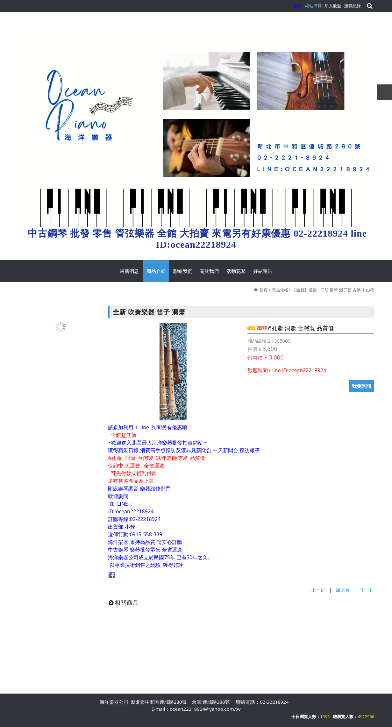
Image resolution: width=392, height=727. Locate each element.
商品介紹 (280, 290)
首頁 (263, 290)
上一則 (318, 590)
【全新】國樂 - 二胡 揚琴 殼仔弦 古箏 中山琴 (333, 290)
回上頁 (343, 590)
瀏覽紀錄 (352, 6)
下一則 (367, 590)
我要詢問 (361, 386)
